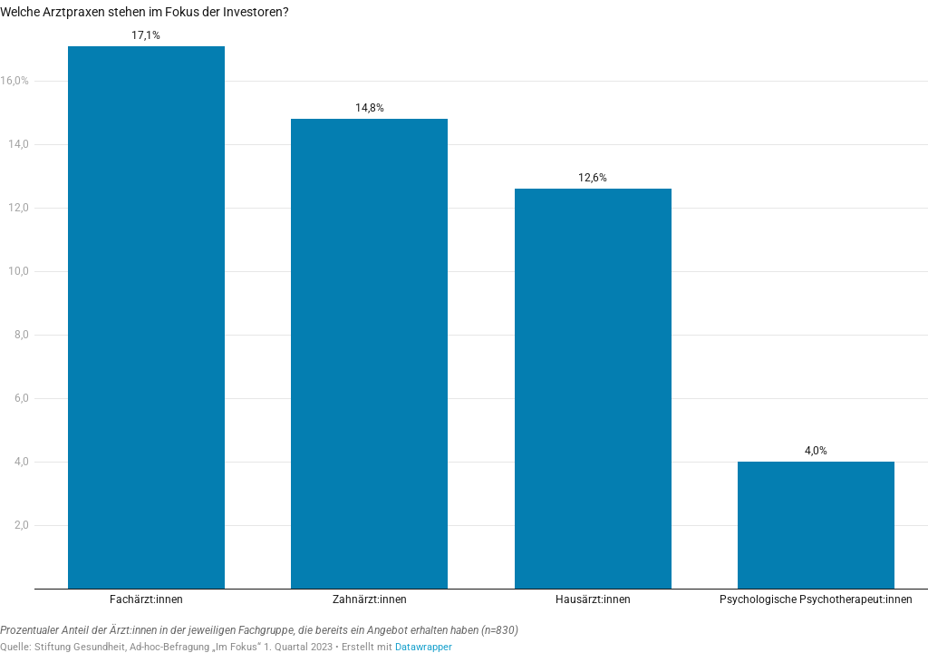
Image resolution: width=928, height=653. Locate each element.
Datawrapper (423, 647)
